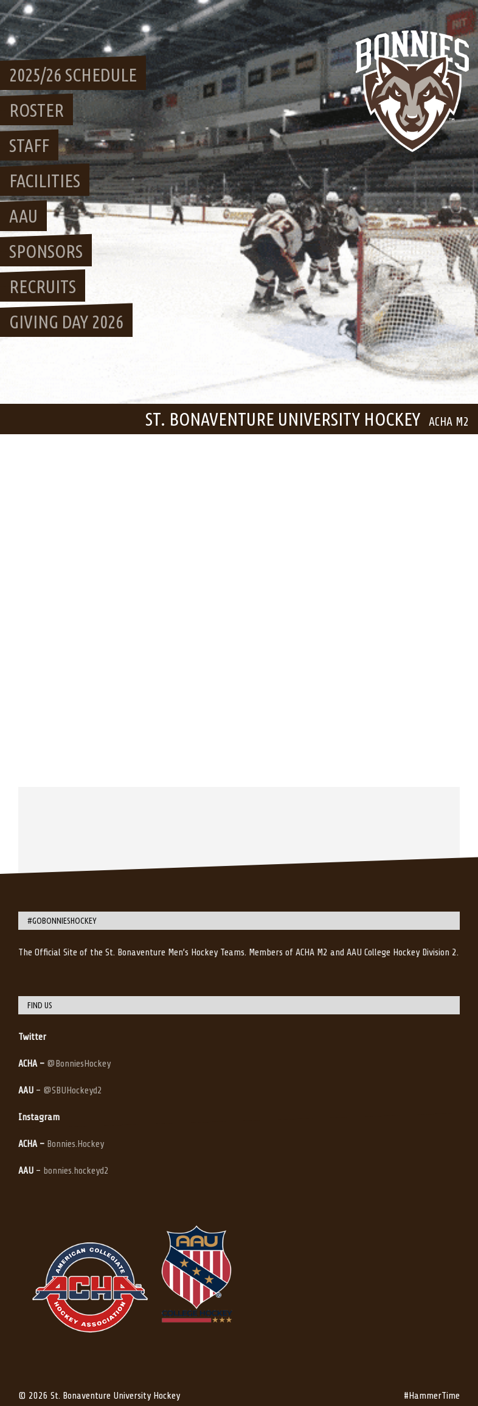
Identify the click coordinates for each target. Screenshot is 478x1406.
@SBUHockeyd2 (72, 1090)
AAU (23, 216)
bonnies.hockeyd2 (76, 1170)
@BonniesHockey (79, 1063)
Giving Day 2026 (66, 321)
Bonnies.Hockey (75, 1143)
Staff (29, 145)
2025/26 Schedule (73, 74)
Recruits (42, 286)
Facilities (44, 180)
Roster (36, 110)
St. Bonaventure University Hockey (282, 419)
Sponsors (46, 251)
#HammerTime (432, 1395)
